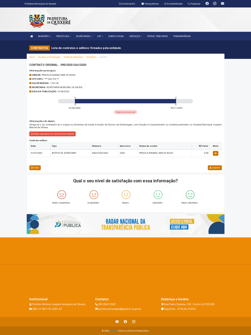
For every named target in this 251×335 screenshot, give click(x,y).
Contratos (91, 57)
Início (32, 57)
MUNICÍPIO (44, 36)
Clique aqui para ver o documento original (52, 134)
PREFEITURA (63, 36)
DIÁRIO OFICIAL (116, 36)
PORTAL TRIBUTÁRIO (157, 36)
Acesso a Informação (49, 57)
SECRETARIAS (84, 36)
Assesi (113, 330)
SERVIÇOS (135, 36)
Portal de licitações (73, 57)
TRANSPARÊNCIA (182, 36)
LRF (100, 36)
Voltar (35, 168)
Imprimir (215, 168)
